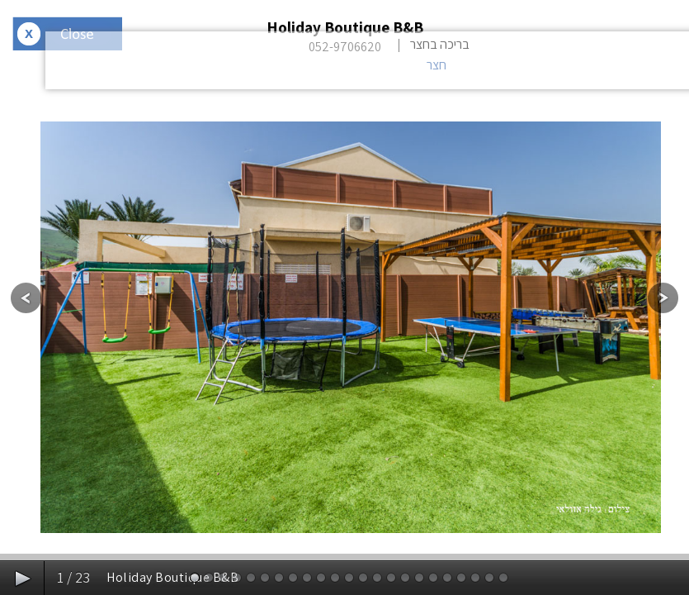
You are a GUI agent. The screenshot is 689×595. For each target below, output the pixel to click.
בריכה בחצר (440, 44)
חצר (436, 65)
